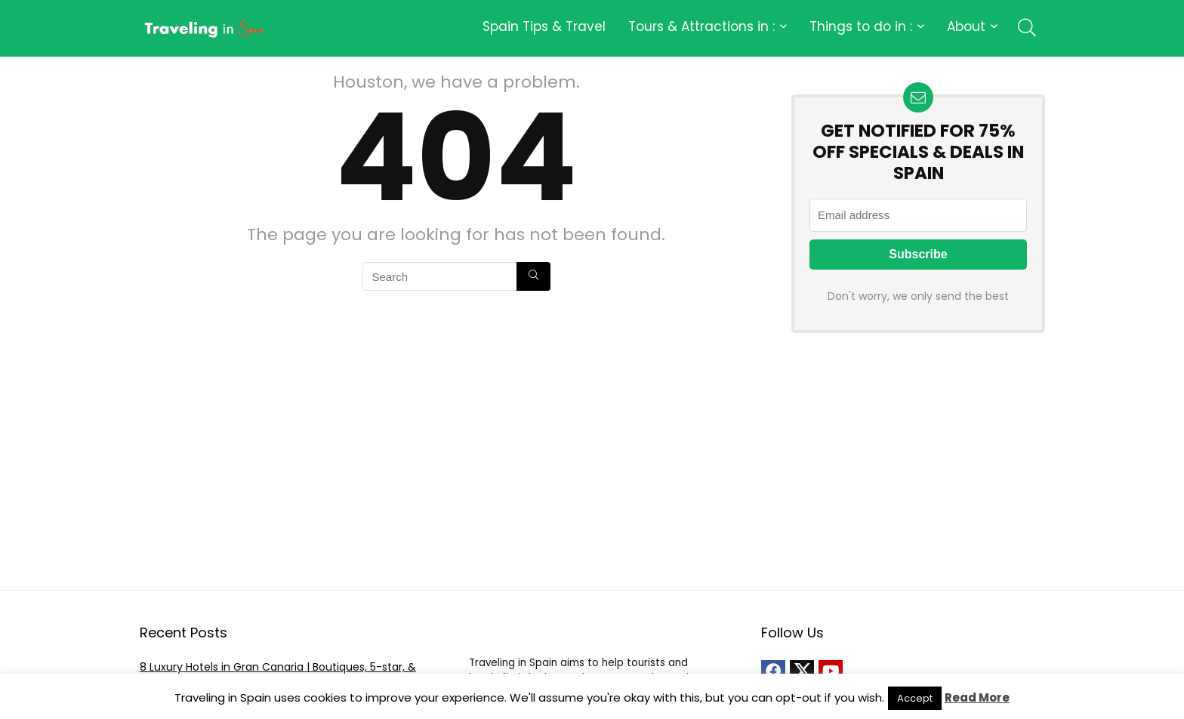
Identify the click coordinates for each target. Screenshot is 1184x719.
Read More (977, 697)
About (966, 26)
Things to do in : (860, 26)
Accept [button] (915, 698)
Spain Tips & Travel (544, 26)
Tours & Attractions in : (701, 26)
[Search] (533, 276)
